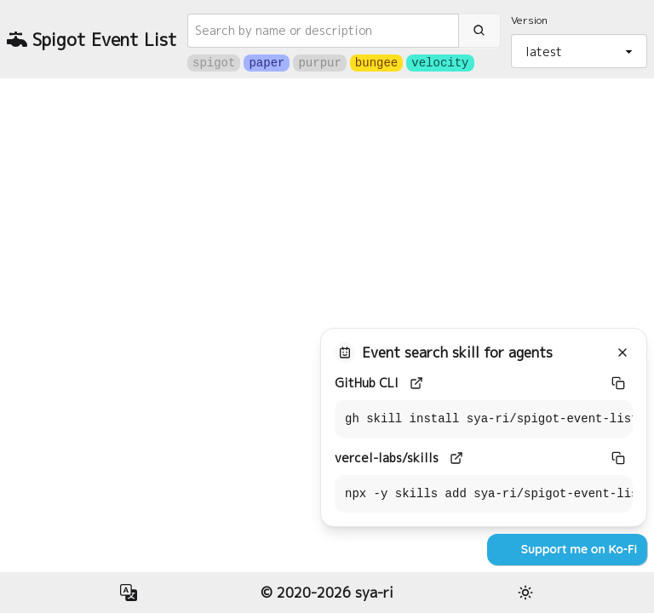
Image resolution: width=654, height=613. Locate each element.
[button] (129, 593)
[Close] (622, 352)
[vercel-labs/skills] (456, 458)
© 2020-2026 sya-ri (327, 592)
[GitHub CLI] (416, 383)
